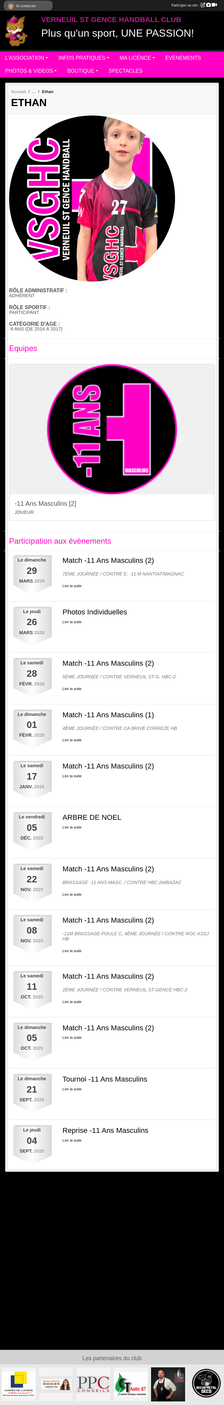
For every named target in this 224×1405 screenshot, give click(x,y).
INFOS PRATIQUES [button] (81, 58)
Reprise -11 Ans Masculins (105, 1130)
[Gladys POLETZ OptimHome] (56, 1384)
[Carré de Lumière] (18, 1384)
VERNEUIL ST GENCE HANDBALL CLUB (111, 20)
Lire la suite (72, 586)
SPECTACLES (126, 71)
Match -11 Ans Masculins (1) (108, 715)
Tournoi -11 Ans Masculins (105, 1079)
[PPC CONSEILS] (93, 1384)
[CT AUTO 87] (130, 1384)
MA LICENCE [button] (135, 58)
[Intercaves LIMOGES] (168, 1384)
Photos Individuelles (95, 612)
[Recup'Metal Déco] (205, 1384)
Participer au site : (194, 5)
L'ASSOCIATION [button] (24, 58)
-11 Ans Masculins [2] (45, 503)
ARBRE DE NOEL (92, 817)
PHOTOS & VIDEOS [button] (29, 71)
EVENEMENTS (183, 58)
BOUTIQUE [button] (80, 71)
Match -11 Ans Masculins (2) (108, 560)
